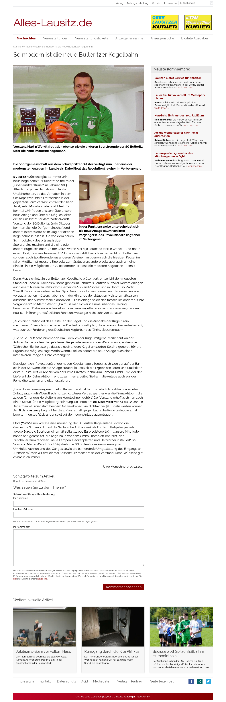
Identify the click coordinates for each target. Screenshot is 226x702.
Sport (44, 481)
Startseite (18, 46)
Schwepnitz (31, 481)
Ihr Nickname (20, 498)
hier (14, 579)
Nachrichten (33, 46)
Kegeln (17, 481)
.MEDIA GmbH (138, 696)
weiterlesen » (185, 87)
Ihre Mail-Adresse (23, 509)
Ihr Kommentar (21, 526)
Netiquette (42, 579)
